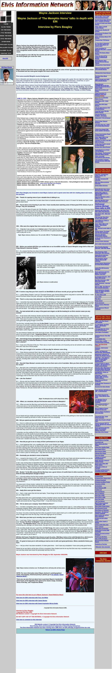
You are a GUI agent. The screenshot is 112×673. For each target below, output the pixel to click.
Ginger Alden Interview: (101, 185)
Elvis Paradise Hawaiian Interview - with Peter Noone (102, 247)
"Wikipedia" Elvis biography (102, 547)
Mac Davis (98, 298)
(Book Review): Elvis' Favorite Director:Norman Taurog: (102, 62)
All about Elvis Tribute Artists (103, 478)
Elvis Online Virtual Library (102, 506)
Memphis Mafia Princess (101, 98)
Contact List (98, 489)
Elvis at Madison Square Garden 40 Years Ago (101, 409)
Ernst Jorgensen (99, 302)
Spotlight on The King (101, 544)
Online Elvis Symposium (101, 528)
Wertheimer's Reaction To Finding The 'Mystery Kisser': (103, 355)
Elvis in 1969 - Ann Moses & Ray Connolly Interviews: (102, 287)
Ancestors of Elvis (100, 484)
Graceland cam (99, 442)
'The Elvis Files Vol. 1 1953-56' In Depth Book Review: (102, 125)
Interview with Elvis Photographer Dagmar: (101, 235)
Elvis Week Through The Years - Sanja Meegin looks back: (102, 396)
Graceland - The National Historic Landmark (102, 512)
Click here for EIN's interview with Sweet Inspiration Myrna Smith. (37, 603)
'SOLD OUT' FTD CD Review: (103, 118)
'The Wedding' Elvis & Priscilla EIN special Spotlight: (101, 401)
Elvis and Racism (99, 491)
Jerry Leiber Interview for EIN (103, 244)
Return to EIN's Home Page (55, 630)
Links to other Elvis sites (102, 524)
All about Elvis (99, 476)
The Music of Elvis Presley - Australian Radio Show (102, 470)
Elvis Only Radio (99, 455)
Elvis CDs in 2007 (100, 495)
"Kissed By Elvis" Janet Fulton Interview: (101, 417)
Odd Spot (103, 553)
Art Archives (98, 486)
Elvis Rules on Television (102, 510)
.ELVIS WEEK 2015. (100, 339)
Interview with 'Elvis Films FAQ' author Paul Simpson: (102, 211)
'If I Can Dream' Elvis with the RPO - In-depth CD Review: (103, 20)
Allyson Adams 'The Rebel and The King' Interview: (102, 232)
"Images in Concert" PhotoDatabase (100, 458)
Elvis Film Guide (99, 499)
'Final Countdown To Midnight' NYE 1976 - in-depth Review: (103, 50)
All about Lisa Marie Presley (102, 482)
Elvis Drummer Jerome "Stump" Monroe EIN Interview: (101, 260)
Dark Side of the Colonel (101, 432)
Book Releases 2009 (100, 487)
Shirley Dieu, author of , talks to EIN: (102, 194)
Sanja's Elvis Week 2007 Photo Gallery (101, 464)
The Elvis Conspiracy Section (103, 560)
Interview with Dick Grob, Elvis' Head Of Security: (102, 201)
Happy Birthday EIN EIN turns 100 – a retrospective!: (103, 391)
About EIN (5, 58)
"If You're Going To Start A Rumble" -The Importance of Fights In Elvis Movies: (102, 365)
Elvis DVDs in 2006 (100, 497)
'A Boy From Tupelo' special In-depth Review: (102, 144)
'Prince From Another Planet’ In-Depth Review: (103, 135)
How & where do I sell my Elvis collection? (102, 516)
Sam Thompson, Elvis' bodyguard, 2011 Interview (102, 252)
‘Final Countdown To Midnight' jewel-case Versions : (100, 94)
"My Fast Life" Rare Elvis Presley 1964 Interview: (102, 218)
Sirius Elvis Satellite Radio (102, 447)
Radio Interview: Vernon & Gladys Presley (102, 461)
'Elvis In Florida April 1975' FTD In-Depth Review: (102, 69)
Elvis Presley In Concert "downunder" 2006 (101, 504)
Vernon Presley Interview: (102, 241)
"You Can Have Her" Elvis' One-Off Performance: (102, 329)
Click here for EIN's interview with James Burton (31, 600)
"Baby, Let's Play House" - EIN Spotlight (102, 322)
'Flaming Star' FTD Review (102, 40)
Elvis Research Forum (101, 508)
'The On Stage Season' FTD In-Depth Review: (102, 108)
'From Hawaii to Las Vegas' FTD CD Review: (102, 150)
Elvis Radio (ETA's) (100, 449)
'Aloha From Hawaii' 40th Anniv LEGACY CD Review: (102, 130)
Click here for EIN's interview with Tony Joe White (32, 597)
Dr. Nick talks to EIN (100, 294)
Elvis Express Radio (100, 451)
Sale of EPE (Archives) (101, 538)
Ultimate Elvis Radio (100, 453)
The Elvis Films (99, 76)
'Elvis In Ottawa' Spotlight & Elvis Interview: (102, 412)
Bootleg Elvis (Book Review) (102, 147)
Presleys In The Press (101, 536)
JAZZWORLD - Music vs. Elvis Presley (101, 373)
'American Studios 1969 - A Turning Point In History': (101, 377)
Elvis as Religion (99, 493)
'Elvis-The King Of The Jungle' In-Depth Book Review (101, 57)
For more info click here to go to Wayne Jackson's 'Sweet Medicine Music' (40, 595)
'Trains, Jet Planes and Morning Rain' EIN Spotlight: (102, 352)
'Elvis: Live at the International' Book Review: (102, 157)
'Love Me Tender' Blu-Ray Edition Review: (102, 112)
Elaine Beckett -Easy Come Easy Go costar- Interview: (102, 190)
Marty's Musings (99, 526)
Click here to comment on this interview (29, 619)
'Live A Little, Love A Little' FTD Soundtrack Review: (102, 17)
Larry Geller (98, 296)
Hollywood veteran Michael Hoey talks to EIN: (103, 206)
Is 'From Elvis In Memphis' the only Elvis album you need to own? (102, 45)
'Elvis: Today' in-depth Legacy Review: (101, 27)
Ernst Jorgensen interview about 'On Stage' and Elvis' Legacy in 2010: (102, 291)
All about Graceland (100, 480)
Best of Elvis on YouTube (102, 440)
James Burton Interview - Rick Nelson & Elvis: (102, 256)
